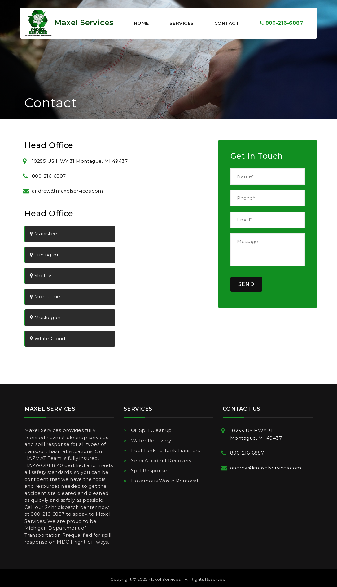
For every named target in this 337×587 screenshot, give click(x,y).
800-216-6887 (281, 23)
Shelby (40, 275)
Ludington (45, 255)
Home (141, 23)
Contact (226, 23)
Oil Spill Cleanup (151, 430)
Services (181, 23)
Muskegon (45, 317)
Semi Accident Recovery (161, 461)
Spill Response (149, 471)
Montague (45, 297)
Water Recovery (151, 440)
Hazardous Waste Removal (164, 481)
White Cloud (47, 338)
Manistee (43, 234)
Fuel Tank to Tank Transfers (165, 450)
